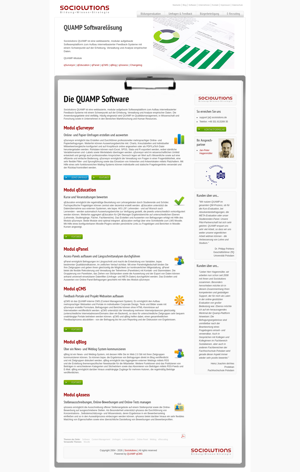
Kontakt (215, 5)
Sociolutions (130, 450)
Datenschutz (237, 5)
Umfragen (116, 439)
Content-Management (101, 439)
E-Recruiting (233, 13)
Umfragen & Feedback (180, 13)
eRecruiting (163, 439)
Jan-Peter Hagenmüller (205, 152)
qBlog (113, 65)
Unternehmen (204, 5)
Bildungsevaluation (151, 13)
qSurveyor (69, 65)
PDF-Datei (183, 436)
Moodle (87, 442)
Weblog (153, 439)
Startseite (177, 5)
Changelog (136, 65)
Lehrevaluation (128, 439)
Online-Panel (142, 439)
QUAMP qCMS (134, 454)
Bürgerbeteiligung (209, 13)
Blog (185, 5)
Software (192, 5)
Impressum (225, 5)
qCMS (104, 65)
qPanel (95, 65)
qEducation (83, 65)
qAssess (123, 65)
